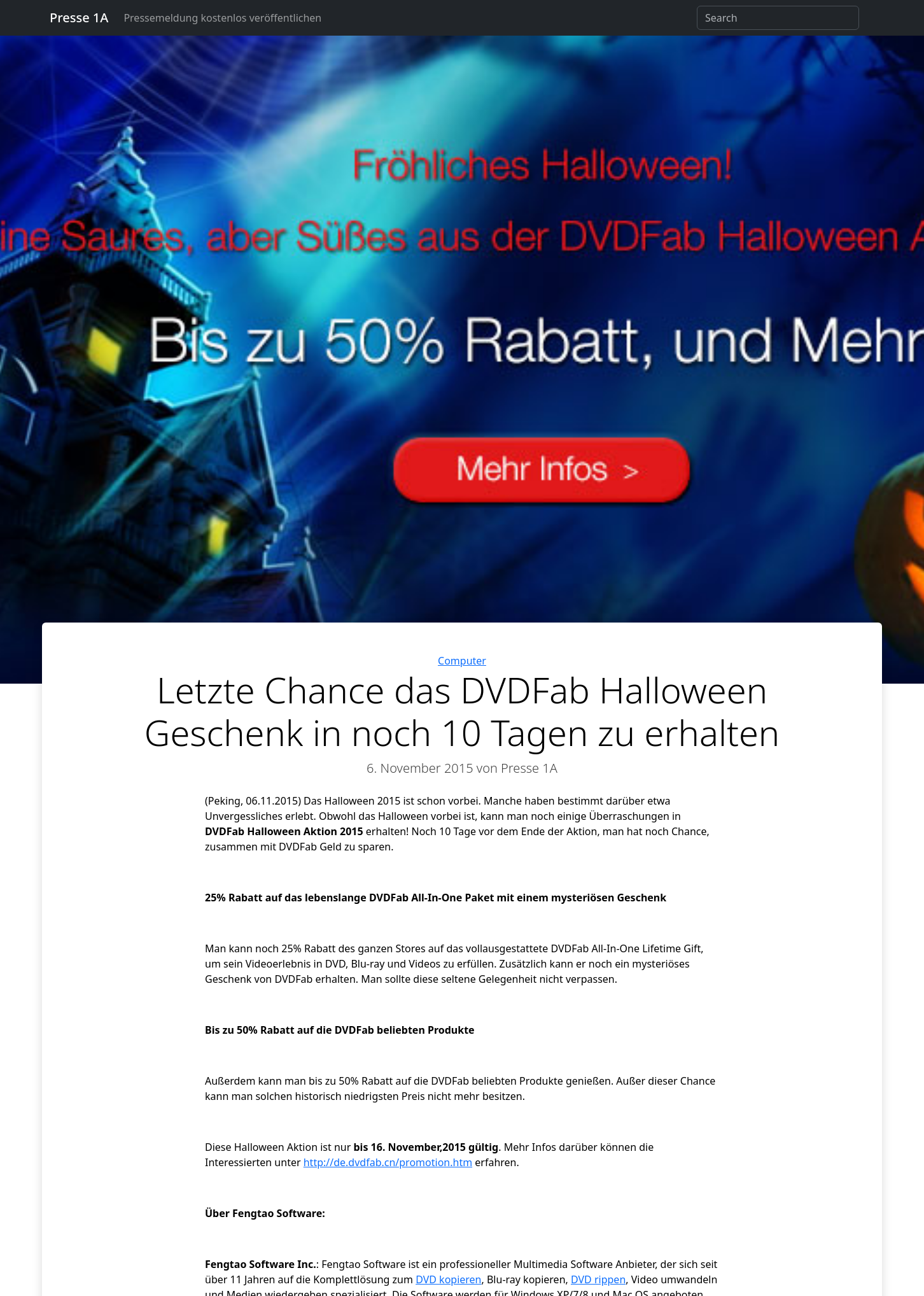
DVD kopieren (448, 1279)
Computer (462, 661)
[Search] (778, 18)
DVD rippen (598, 1279)
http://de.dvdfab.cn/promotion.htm (388, 1162)
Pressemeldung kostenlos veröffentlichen (222, 18)
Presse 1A (79, 17)
